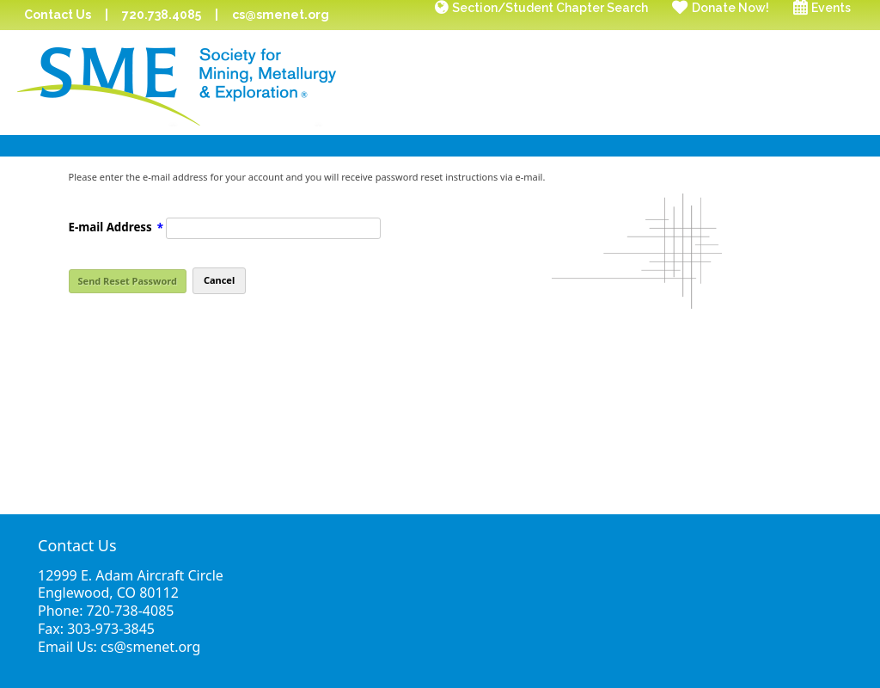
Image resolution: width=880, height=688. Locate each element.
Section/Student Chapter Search (550, 8)
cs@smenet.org (280, 15)
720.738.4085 (161, 15)
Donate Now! (730, 8)
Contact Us (57, 15)
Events (831, 8)
